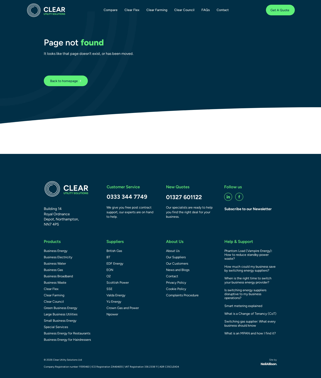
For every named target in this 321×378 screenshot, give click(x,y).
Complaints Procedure (182, 295)
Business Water (55, 263)
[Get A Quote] (280, 10)
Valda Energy (115, 295)
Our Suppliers (176, 257)
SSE (109, 289)
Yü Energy (113, 302)
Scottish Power (117, 282)
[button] (110, 10)
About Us (173, 251)
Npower (112, 314)
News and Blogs (177, 270)
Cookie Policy (176, 289)
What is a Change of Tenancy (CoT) (250, 314)
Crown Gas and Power (122, 308)
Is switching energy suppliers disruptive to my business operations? (245, 294)
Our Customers (177, 263)
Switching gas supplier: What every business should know (250, 323)
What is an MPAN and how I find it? (250, 333)
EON (109, 270)
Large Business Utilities (60, 314)
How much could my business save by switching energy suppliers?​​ (250, 268)
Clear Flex (51, 289)
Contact (172, 276)
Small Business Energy (60, 321)
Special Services (56, 327)
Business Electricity (58, 257)
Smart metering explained (243, 306)
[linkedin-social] (228, 197)
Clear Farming (54, 295)
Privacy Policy (176, 282)
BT (108, 257)
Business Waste (55, 282)
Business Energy (55, 251)
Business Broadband (58, 276)
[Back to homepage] (66, 81)
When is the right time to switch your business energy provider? (247, 280)
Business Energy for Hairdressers (67, 340)
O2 (108, 276)
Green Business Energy (60, 308)
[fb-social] (239, 197)
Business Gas (53, 270)
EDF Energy (114, 263)
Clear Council (54, 302)
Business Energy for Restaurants (67, 333)
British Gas (114, 251)
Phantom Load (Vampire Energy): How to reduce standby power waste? (248, 255)
